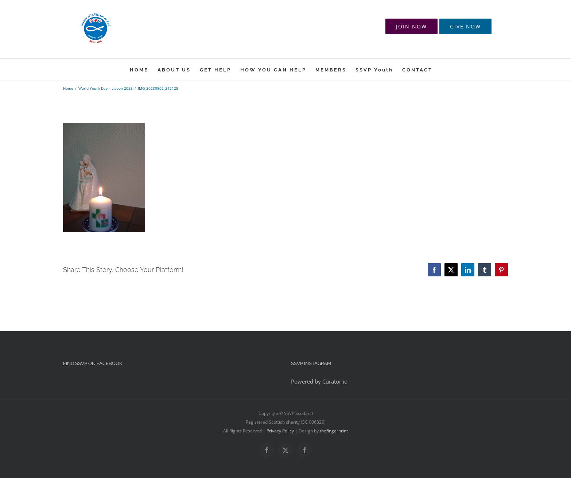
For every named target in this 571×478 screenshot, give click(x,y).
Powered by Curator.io (319, 381)
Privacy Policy (280, 431)
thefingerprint (334, 431)
